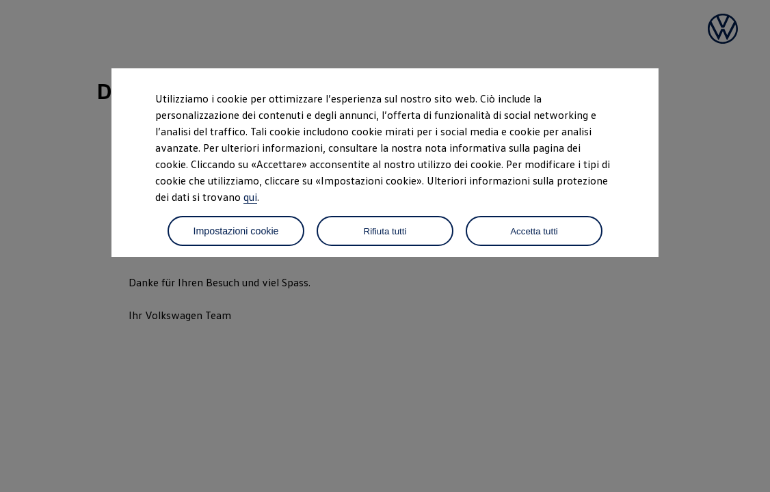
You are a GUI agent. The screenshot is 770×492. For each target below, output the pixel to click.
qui (250, 197)
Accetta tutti (534, 231)
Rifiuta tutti (385, 231)
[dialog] (385, 246)
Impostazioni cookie (235, 231)
